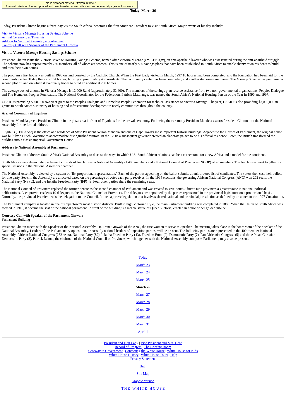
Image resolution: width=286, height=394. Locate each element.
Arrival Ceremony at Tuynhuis (23, 37)
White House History (124, 355)
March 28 (143, 302)
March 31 (143, 324)
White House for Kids (182, 351)
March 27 (143, 294)
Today (143, 257)
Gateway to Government (105, 351)
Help (173, 355)
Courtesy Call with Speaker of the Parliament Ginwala (40, 45)
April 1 (143, 332)
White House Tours (154, 355)
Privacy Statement (143, 359)
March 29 (143, 309)
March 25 (143, 280)
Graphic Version (143, 381)
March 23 (143, 265)
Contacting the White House (144, 351)
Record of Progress (128, 347)
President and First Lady (121, 343)
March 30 (143, 317)
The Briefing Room (157, 347)
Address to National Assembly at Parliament (33, 41)
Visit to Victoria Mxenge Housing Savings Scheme (37, 33)
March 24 (143, 272)
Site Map (143, 373)
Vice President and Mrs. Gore (161, 343)
